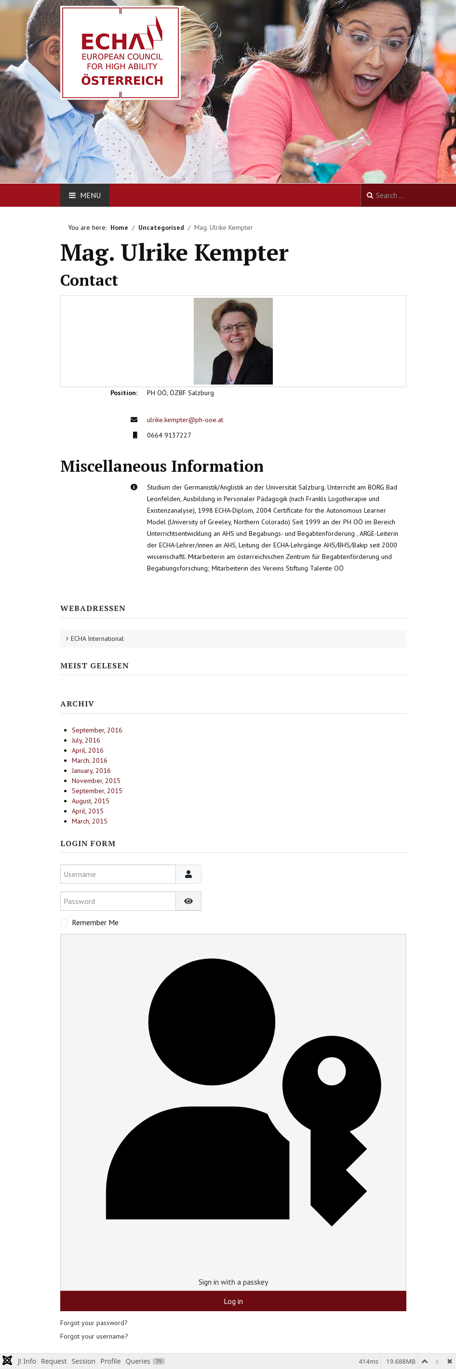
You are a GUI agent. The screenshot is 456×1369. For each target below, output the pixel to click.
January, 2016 (91, 770)
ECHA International (97, 638)
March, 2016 (89, 760)
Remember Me (95, 922)
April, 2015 (88, 811)
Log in (233, 1301)
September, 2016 (97, 730)
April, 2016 (88, 750)
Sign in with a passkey (233, 1112)
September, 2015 (97, 790)
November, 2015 (96, 780)
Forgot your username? (94, 1336)
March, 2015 (89, 821)
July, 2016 (86, 740)
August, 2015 (90, 801)
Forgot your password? (94, 1322)
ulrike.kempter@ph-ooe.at (185, 419)
